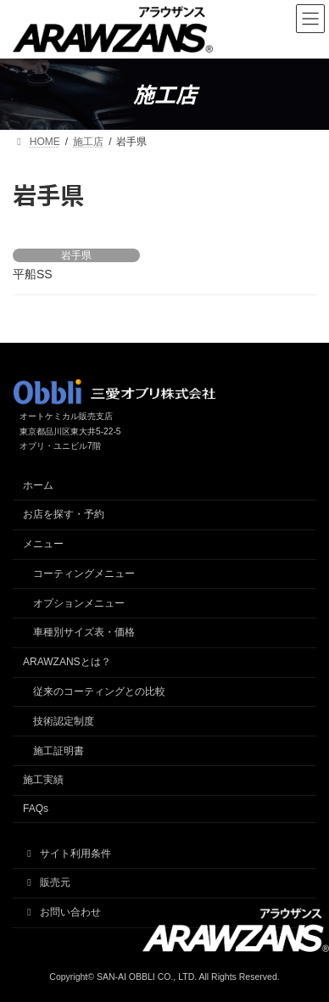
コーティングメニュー (84, 573)
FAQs (35, 808)
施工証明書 (58, 751)
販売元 (46, 882)
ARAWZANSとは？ (67, 662)
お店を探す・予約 (63, 514)
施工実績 (43, 780)
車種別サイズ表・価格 (84, 632)
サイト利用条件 (67, 853)
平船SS (33, 274)
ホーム (38, 485)
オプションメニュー (79, 603)
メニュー (43, 544)
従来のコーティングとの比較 (99, 691)
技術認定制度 (63, 721)
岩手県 (76, 255)
